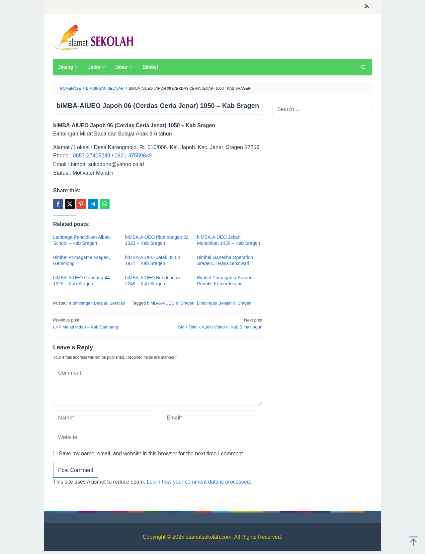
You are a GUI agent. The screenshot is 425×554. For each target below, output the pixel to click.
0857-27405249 (91, 155)
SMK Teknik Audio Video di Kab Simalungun (212, 323)
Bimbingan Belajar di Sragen (224, 303)
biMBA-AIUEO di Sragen (170, 303)
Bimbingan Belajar (89, 303)
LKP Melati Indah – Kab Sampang (103, 323)
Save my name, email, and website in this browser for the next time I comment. (151, 453)
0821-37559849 (133, 155)
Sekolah (117, 303)
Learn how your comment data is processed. (199, 482)
